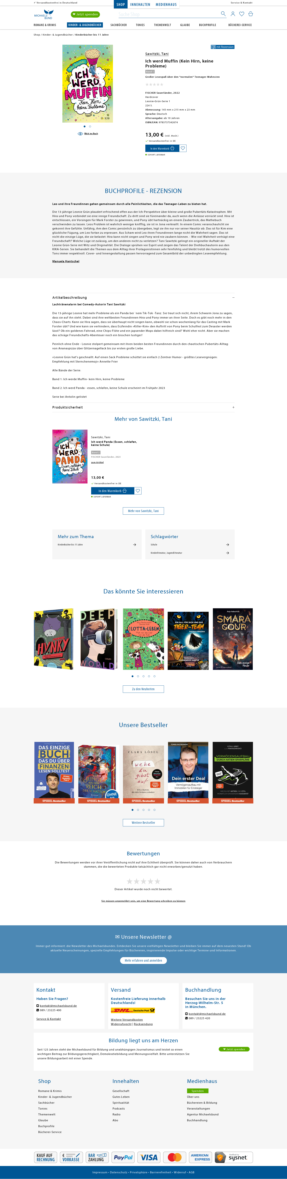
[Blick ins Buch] (87, 134)
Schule (154, 544)
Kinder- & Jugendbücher (84, 25)
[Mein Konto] (233, 13)
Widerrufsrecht (121, 1024)
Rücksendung (143, 1024)
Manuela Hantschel (65, 261)
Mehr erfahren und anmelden (143, 960)
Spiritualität (121, 1102)
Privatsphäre (139, 1172)
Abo (115, 1120)
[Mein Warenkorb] (250, 13)
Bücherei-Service (240, 25)
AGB (192, 1172)
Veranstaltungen (198, 1108)
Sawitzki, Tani (157, 54)
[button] (132, 676)
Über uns (193, 1097)
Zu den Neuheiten (143, 689)
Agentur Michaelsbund (203, 1114)
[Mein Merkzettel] (241, 14)
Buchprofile (207, 25)
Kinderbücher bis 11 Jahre (70, 544)
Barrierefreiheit (160, 1172)
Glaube (185, 25)
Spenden (198, 1091)
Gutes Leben (121, 1097)
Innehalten (140, 4)
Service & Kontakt (242, 2)
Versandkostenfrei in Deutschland (57, 2)
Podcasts (119, 1108)
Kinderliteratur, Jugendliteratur (166, 552)
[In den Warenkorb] (162, 148)
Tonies (140, 25)
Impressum (99, 1172)
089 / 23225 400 (50, 1010)
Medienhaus (166, 4)
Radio (117, 1114)
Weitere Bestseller (143, 823)
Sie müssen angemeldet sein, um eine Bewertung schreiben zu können (143, 901)
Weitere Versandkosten (127, 1019)
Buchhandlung (197, 1120)
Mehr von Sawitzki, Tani (143, 511)
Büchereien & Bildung (202, 1102)
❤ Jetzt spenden (85, 14)
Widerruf (180, 1172)
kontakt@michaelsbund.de (58, 1005)
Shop (121, 4)
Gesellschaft (121, 1091)
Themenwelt (162, 25)
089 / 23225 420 (199, 1018)
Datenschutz (118, 1172)
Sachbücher (119, 25)
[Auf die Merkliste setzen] (183, 148)
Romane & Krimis (45, 25)
